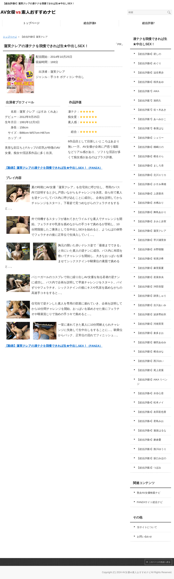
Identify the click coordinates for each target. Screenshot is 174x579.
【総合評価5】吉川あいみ (151, 305)
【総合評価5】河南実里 (150, 323)
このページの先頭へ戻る (159, 562)
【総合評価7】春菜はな (150, 128)
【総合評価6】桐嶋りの (150, 146)
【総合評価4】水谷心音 (150, 393)
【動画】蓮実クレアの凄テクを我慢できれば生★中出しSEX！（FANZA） (53, 167)
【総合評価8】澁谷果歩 (150, 72)
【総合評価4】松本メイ (150, 402)
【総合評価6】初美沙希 (150, 258)
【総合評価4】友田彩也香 (151, 411)
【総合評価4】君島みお (150, 421)
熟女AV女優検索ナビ (148, 492)
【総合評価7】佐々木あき (151, 109)
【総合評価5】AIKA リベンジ (152, 382)
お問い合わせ (144, 536)
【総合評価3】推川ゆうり (151, 449)
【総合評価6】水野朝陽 (150, 249)
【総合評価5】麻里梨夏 (150, 267)
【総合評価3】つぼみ (149, 467)
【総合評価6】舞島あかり (151, 212)
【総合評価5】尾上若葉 (150, 370)
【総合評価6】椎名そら (150, 156)
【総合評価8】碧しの (149, 53)
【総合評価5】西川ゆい (150, 361)
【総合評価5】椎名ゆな (150, 351)
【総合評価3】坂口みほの (151, 458)
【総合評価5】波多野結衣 (151, 314)
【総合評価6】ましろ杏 (150, 165)
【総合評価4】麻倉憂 (149, 439)
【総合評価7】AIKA (148, 91)
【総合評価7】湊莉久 (149, 100)
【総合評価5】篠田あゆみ (151, 342)
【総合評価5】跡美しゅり (151, 295)
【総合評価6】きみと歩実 (151, 221)
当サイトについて (147, 527)
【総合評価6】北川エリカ (151, 174)
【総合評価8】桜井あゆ (150, 81)
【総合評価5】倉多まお (150, 333)
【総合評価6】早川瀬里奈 (151, 239)
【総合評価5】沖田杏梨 (150, 286)
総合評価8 (90, 23)
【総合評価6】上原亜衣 (150, 193)
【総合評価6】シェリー (150, 137)
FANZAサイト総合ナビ (150, 502)
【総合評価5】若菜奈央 (150, 277)
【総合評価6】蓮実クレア (151, 230)
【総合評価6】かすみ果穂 (151, 184)
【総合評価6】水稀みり (150, 202)
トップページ (31, 23)
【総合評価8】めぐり (149, 63)
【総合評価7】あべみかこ (151, 119)
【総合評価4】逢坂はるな (151, 430)
